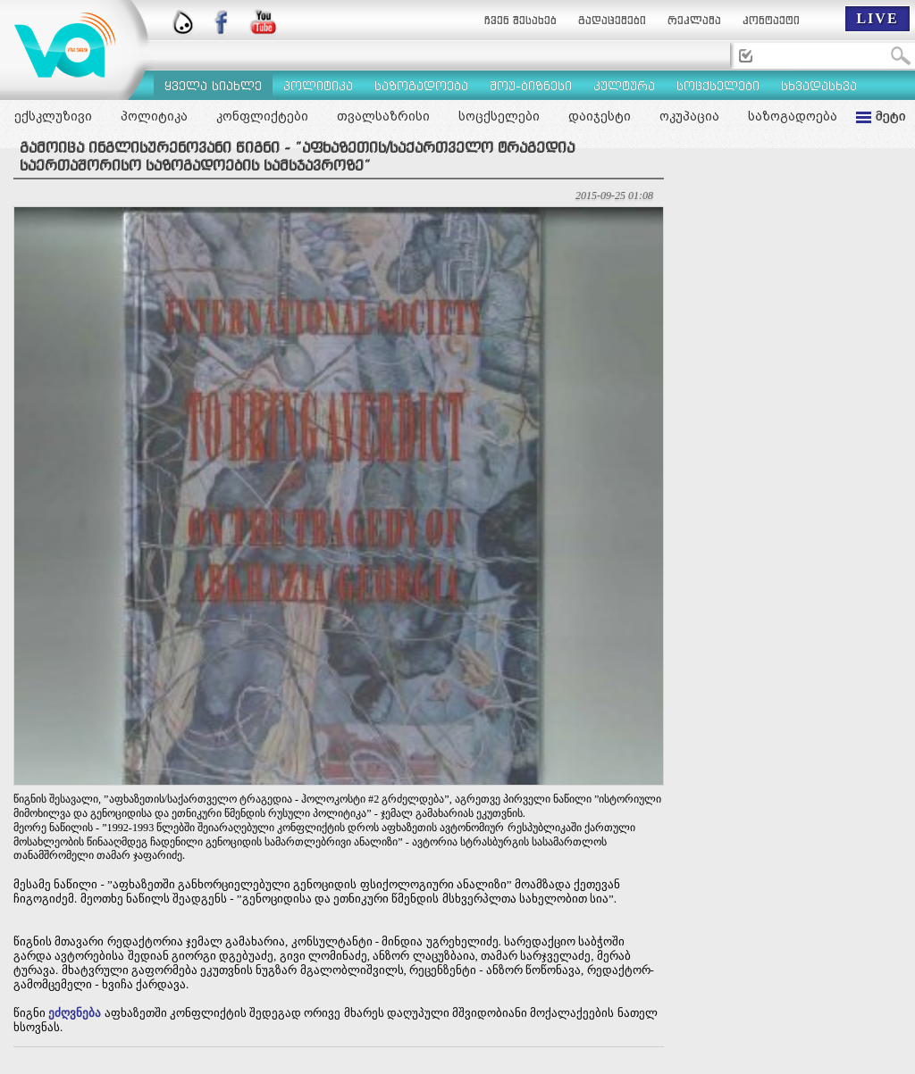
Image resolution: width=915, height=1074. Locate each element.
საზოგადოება (792, 116)
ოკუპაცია (689, 116)
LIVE (877, 18)
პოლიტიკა (154, 116)
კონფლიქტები (262, 116)
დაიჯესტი (599, 116)
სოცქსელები (499, 116)
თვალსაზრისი (383, 116)
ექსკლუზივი (53, 116)
